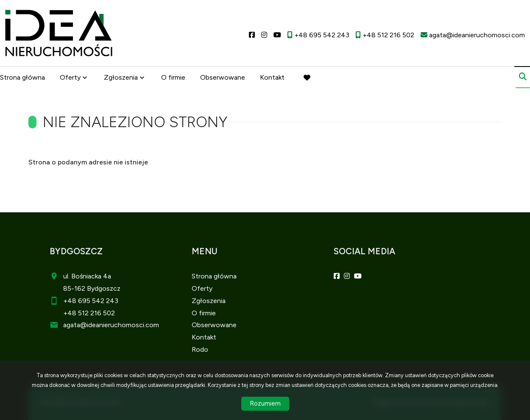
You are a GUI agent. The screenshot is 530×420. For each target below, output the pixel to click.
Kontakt (272, 77)
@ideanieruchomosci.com (119, 325)
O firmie (173, 77)
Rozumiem (265, 403)
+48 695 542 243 (90, 301)
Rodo (200, 349)
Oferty (70, 77)
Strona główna (22, 77)
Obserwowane (222, 77)
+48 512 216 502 (89, 313)
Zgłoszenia (121, 77)
